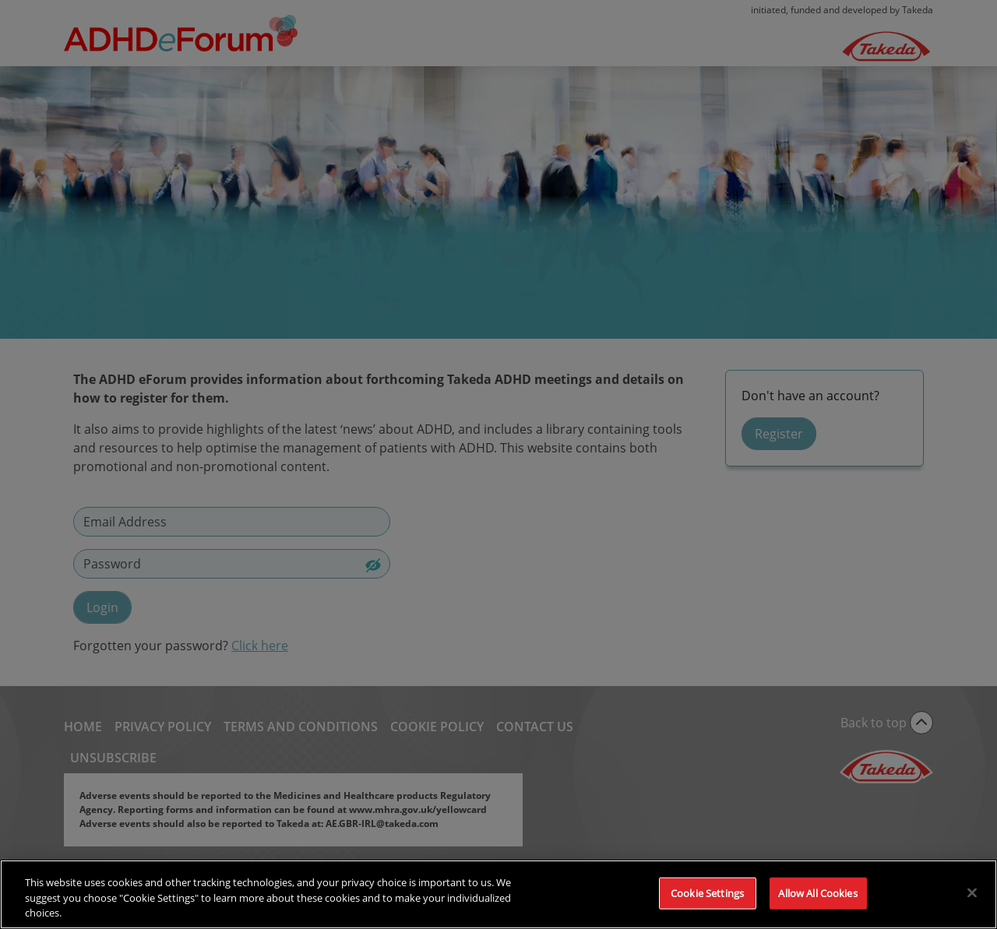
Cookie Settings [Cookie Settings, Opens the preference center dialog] (707, 902)
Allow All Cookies (817, 902)
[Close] (972, 902)
